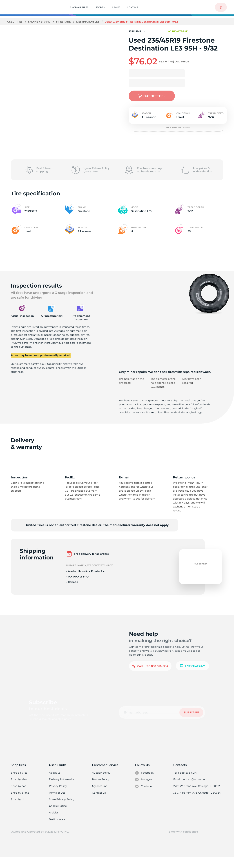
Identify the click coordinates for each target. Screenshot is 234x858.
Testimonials (57, 820)
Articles (54, 813)
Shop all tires (19, 772)
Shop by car (18, 786)
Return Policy (100, 779)
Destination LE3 (88, 21)
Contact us (99, 793)
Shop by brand (39, 21)
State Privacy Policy (61, 800)
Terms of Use (57, 793)
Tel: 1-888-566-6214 (185, 772)
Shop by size (18, 779)
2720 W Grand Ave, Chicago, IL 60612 (197, 786)
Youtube (143, 786)
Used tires (15, 21)
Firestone (64, 21)
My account (99, 786)
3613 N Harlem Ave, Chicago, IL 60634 (197, 793)
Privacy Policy (57, 786)
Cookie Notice (58, 806)
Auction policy (101, 772)
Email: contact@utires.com (191, 779)
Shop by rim (18, 800)
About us (55, 772)
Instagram (144, 780)
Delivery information (62, 779)
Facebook (144, 773)
